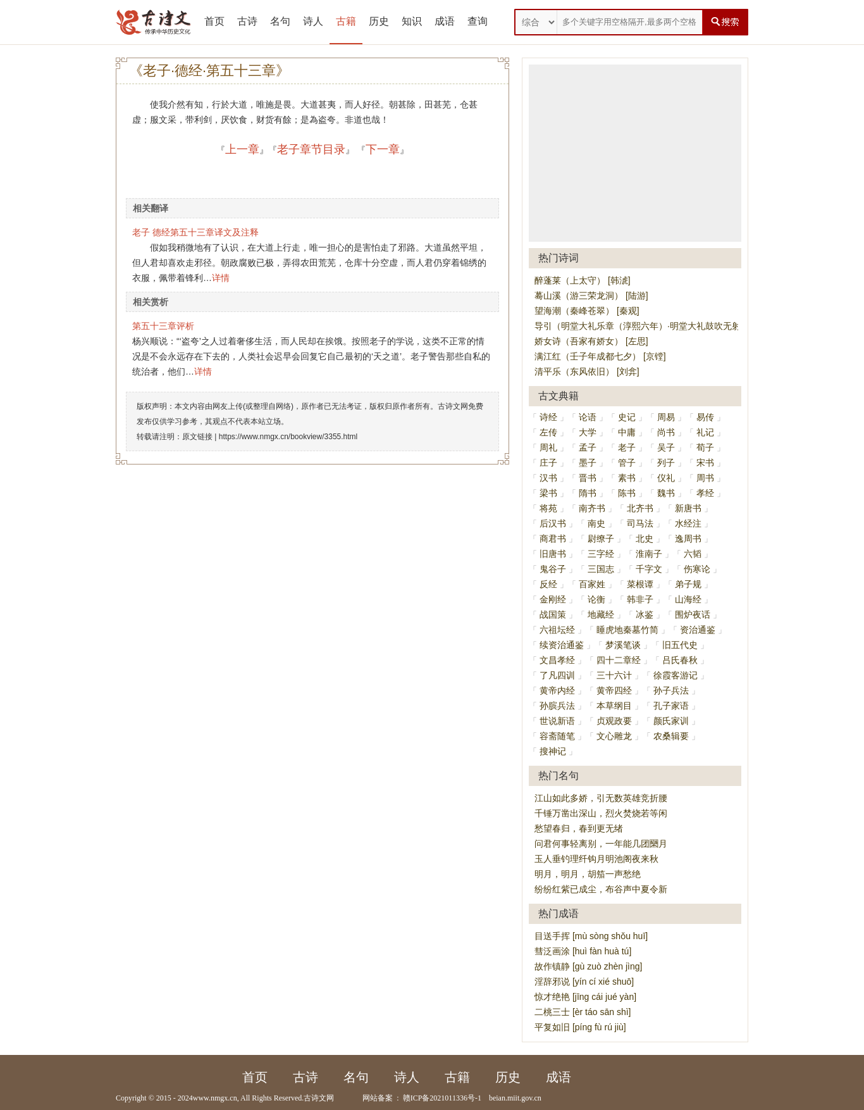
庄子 (548, 463)
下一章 (383, 149)
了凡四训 (557, 675)
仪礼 (666, 478)
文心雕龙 (614, 736)
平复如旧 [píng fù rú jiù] (580, 1027)
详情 (221, 278)
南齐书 (592, 508)
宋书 (705, 463)
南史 (596, 523)
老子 (627, 447)
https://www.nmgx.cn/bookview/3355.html (288, 436)
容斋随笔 (557, 736)
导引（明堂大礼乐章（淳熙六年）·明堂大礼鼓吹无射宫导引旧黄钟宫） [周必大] (690, 326)
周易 (666, 417)
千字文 (649, 569)
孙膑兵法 (557, 706)
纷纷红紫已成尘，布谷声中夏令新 (600, 889)
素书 (627, 478)
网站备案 (378, 1098)
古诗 (247, 21)
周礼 (548, 447)
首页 (214, 21)
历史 (379, 21)
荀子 (705, 447)
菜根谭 (640, 584)
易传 (705, 417)
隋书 (587, 493)
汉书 (548, 478)
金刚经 (553, 599)
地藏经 (601, 614)
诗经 (548, 417)
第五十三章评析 (163, 326)
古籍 (346, 21)
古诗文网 (319, 1098)
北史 (644, 538)
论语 (587, 417)
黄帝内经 (557, 690)
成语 (445, 21)
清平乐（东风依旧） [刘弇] (586, 371)
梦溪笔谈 (623, 645)
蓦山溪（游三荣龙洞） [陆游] (591, 295)
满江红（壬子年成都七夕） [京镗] (600, 356)
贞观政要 (614, 721)
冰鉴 (644, 614)
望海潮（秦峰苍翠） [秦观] (586, 311)
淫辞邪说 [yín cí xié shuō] (584, 981)
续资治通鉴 (562, 645)
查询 (477, 21)
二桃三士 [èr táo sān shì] (582, 1012)
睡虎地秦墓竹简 (627, 630)
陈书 (627, 493)
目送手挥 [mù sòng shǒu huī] (591, 936)
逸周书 (688, 538)
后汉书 (553, 523)
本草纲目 (614, 706)
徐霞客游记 (675, 675)
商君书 (553, 538)
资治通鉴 (697, 630)
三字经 (601, 554)
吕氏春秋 (680, 660)
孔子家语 (671, 706)
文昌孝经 (557, 660)
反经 (548, 584)
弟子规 (688, 584)
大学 (587, 432)
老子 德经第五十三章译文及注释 (195, 232)
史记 (627, 417)
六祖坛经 (557, 630)
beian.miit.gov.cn (515, 1098)
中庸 (627, 432)
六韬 (692, 554)
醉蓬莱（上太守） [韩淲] (582, 280)
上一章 (242, 149)
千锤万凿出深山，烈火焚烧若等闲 (600, 813)
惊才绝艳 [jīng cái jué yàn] (585, 997)
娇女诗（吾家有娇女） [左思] (591, 341)
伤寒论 (697, 569)
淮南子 (649, 554)
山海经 (688, 599)
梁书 (548, 493)
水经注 (688, 523)
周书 (705, 478)
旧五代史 (680, 645)
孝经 (705, 493)
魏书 (666, 493)
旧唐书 (553, 554)
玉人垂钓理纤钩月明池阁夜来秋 (596, 859)
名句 (280, 21)
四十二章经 (618, 660)
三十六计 (614, 675)
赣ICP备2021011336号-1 (442, 1098)
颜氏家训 (671, 721)
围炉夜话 (692, 614)
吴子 (666, 447)
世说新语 (557, 721)
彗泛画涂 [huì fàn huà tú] (582, 951)
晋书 (587, 478)
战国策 (553, 614)
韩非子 (640, 599)
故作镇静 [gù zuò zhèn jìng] (588, 966)
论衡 (596, 599)
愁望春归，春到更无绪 (578, 828)
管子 (627, 463)
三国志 (601, 569)
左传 (548, 432)
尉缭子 (601, 538)
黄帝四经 (614, 690)
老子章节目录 (311, 149)
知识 (412, 21)
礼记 (705, 432)
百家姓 (592, 584)
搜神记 (553, 751)
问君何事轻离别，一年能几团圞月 (600, 844)
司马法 (640, 523)
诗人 (313, 21)
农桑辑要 (671, 736)
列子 (666, 463)
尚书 (666, 432)
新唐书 (688, 508)
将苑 (548, 508)
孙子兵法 (671, 690)
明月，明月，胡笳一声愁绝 (587, 874)
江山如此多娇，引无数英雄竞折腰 (600, 798)
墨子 (587, 463)
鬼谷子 (553, 569)
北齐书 (640, 508)
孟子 (587, 447)
